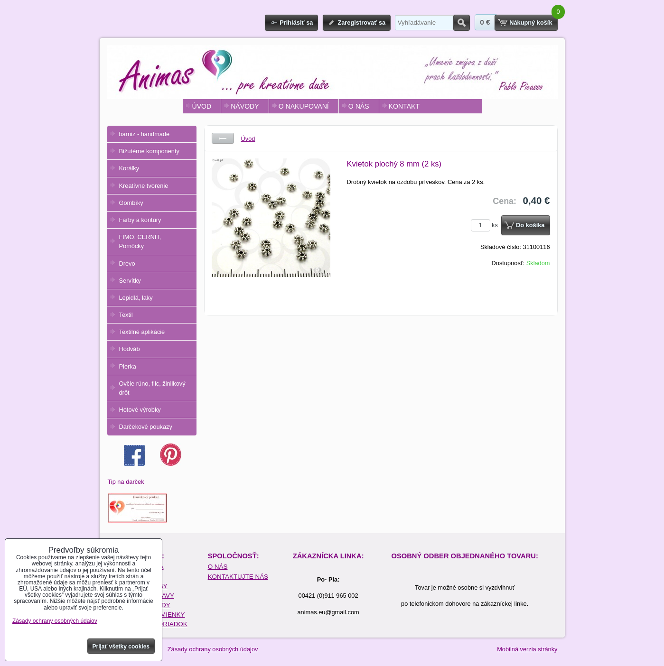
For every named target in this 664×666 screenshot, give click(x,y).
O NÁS (358, 106)
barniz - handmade (144, 134)
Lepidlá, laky (136, 297)
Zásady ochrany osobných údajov (213, 649)
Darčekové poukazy (145, 426)
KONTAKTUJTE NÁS (238, 576)
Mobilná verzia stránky (527, 649)
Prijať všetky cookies (121, 646)
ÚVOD (202, 106)
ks (486, 225)
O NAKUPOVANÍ (304, 106)
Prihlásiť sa (296, 22)
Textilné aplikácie (142, 331)
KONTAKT (404, 106)
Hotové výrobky (140, 409)
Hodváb (129, 348)
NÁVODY (245, 106)
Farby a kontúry (140, 219)
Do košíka (530, 225)
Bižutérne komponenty (149, 151)
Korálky (129, 168)
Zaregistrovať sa (361, 22)
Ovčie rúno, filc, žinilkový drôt (152, 388)
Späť (223, 138)
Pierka (127, 366)
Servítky (130, 280)
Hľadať (461, 23)
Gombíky (131, 202)
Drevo (127, 263)
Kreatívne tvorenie (143, 185)
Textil (126, 314)
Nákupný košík (530, 22)
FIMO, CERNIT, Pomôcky (140, 241)
